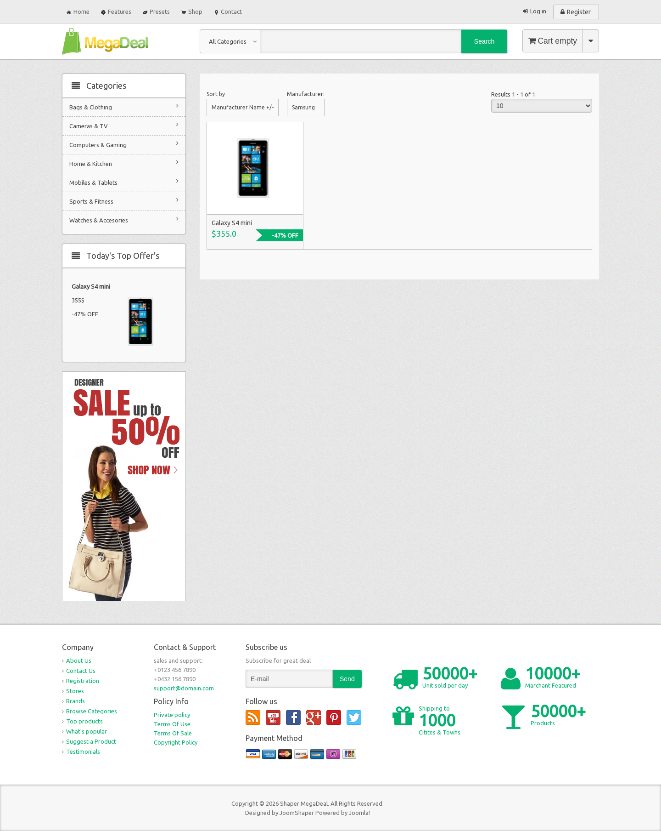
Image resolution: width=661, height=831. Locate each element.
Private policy (172, 714)
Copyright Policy (175, 742)
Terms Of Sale (173, 733)
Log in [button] (538, 11)
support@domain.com (184, 688)
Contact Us (80, 670)
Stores (75, 691)
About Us (78, 660)
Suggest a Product (91, 741)
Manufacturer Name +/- (243, 107)
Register (579, 12)
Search (484, 41)
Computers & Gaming (124, 144)
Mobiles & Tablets (124, 182)
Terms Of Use (172, 724)
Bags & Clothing (124, 106)
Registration (82, 680)
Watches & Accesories (124, 219)
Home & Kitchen (124, 163)
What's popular (86, 731)
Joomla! (359, 812)
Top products (84, 721)
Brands (75, 701)
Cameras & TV (124, 125)
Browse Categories (91, 711)
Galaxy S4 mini (91, 286)
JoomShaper (297, 812)
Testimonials (83, 751)
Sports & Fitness (124, 201)
